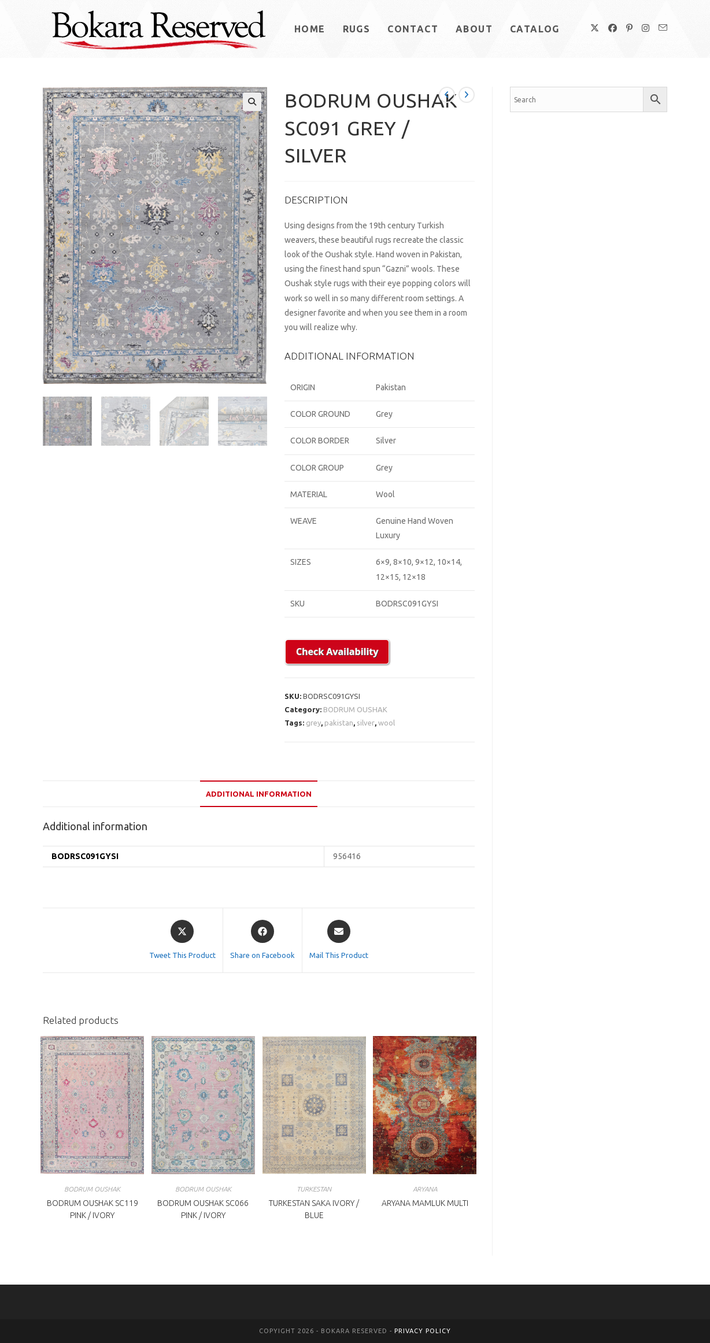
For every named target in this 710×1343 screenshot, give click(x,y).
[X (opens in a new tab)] (595, 28)
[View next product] (466, 95)
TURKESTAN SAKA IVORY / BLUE (314, 1209)
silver (366, 723)
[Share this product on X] (182, 940)
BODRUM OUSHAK (355, 709)
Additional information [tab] (259, 794)
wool (386, 723)
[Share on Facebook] (262, 940)
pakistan (338, 723)
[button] (252, 102)
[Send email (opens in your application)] (663, 27)
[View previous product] (447, 95)
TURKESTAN (314, 1189)
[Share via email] (338, 940)
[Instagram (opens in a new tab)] (645, 28)
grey (313, 723)
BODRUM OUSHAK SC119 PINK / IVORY (92, 1209)
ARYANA (425, 1189)
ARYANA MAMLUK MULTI (425, 1203)
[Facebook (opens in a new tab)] (613, 28)
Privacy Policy (422, 1330)
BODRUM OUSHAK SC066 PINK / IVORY (203, 1209)
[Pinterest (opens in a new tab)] (629, 28)
